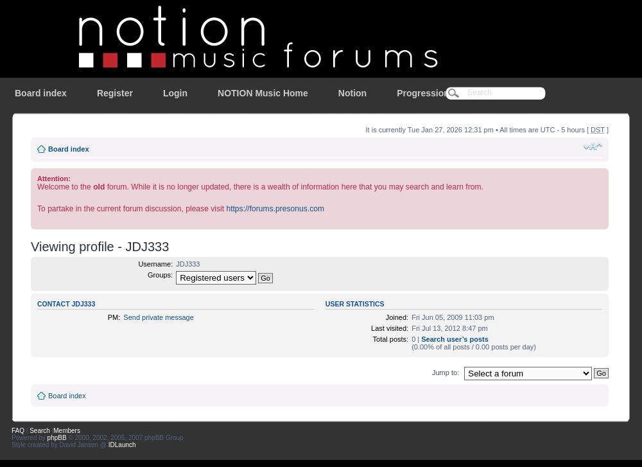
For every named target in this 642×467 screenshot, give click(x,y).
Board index (41, 93)
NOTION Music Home (263, 93)
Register (115, 93)
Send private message (158, 317)
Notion (352, 93)
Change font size (593, 146)
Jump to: (445, 372)
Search (40, 430)
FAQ (18, 430)
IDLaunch (122, 444)
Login (175, 93)
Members (66, 430)
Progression (423, 93)
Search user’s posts (455, 339)
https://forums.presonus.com (275, 208)
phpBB (57, 437)
